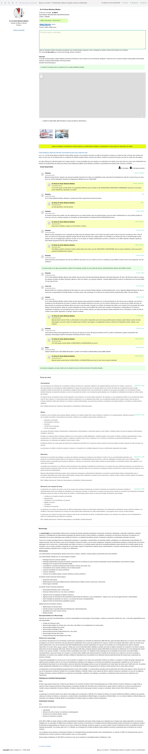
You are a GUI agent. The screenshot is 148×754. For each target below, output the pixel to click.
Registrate (134, 2)
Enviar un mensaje (18, 30)
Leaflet (143, 117)
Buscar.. (143, 2)
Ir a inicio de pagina (45, 746)
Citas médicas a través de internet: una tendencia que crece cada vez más (63, 152)
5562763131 (45, 25)
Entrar (125, 2)
